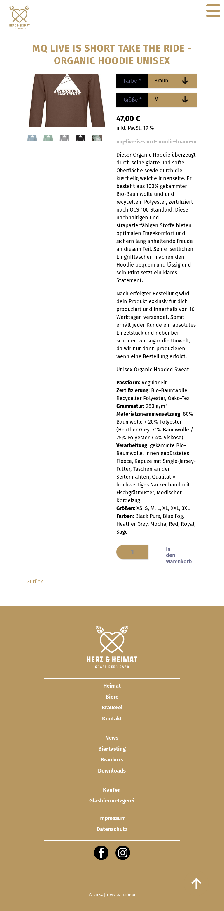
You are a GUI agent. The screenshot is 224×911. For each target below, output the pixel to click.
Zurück (35, 581)
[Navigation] (213, 11)
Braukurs (112, 759)
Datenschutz (112, 829)
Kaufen (112, 789)
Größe (129, 100)
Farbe (128, 81)
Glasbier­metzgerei (111, 800)
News (111, 737)
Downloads (112, 770)
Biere (112, 696)
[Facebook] (101, 853)
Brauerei (112, 707)
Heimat (112, 685)
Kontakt (112, 718)
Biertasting (112, 748)
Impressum (112, 818)
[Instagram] (123, 853)
